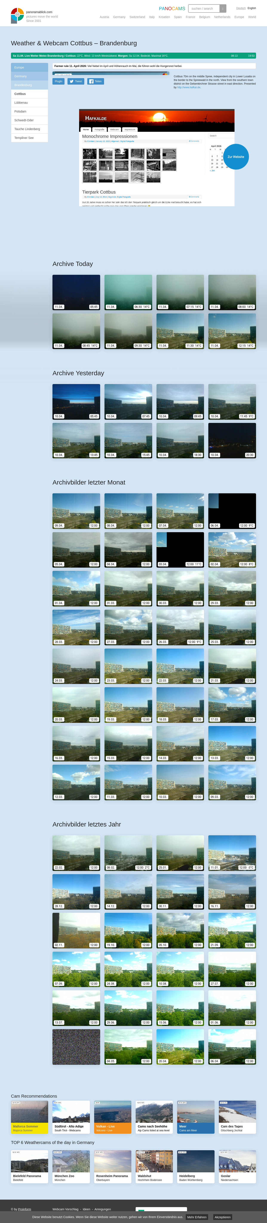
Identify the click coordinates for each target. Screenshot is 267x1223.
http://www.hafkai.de (188, 156)
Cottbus (20, 94)
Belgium (204, 16)
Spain (178, 16)
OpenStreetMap (202, 139)
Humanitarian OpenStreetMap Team (239, 139)
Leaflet (188, 139)
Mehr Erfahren (196, 1217)
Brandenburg (23, 85)
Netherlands (222, 16)
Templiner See (24, 138)
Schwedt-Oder (24, 120)
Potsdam (20, 111)
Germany (119, 16)
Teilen (98, 165)
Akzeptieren (223, 1217)
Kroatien (164, 16)
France (190, 16)
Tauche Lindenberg (27, 129)
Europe (239, 16)
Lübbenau (21, 102)
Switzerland (137, 16)
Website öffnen (149, 240)
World (252, 16)
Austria (104, 16)
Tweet (78, 165)
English (252, 8)
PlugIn (58, 165)
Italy (152, 16)
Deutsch (241, 8)
